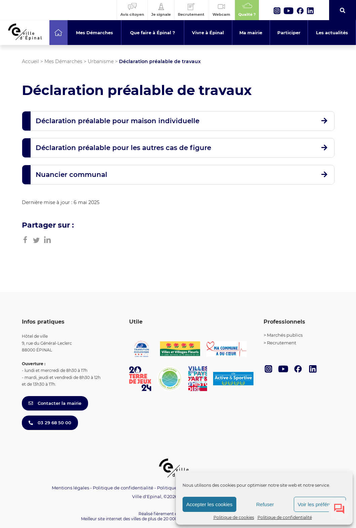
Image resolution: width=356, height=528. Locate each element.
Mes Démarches (63, 61)
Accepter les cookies (209, 504)
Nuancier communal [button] (71, 175)
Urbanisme (101, 61)
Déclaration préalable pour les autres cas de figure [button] (123, 148)
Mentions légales (70, 487)
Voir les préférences (320, 504)
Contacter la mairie (55, 403)
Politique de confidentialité (285, 517)
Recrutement (281, 342)
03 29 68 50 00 (50, 422)
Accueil (30, 61)
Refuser (265, 504)
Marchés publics (285, 335)
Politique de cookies (233, 517)
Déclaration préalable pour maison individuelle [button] (117, 121)
